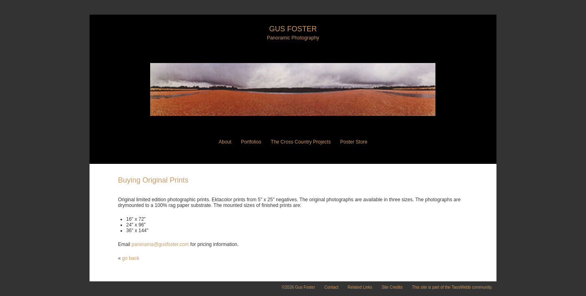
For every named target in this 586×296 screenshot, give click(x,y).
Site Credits (392, 287)
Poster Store (353, 142)
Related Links (360, 287)
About (225, 142)
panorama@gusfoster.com (160, 244)
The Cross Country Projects (300, 142)
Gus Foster (293, 29)
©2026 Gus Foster (298, 287)
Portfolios (251, 142)
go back (130, 258)
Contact (331, 287)
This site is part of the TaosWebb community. (452, 287)
